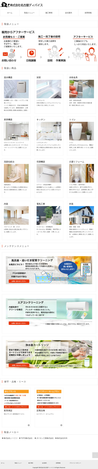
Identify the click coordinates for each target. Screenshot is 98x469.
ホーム (9, 13)
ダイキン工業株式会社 (45, 438)
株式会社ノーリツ (10, 438)
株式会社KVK (62, 438)
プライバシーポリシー (75, 463)
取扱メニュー (29, 13)
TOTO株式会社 (26, 438)
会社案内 (68, 13)
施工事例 (48, 13)
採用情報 (88, 13)
